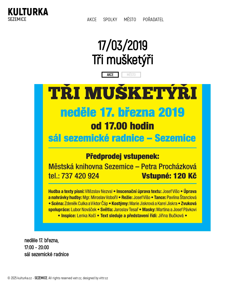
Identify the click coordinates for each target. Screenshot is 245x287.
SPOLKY (110, 19)
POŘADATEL (153, 19)
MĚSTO (130, 19)
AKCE (91, 19)
